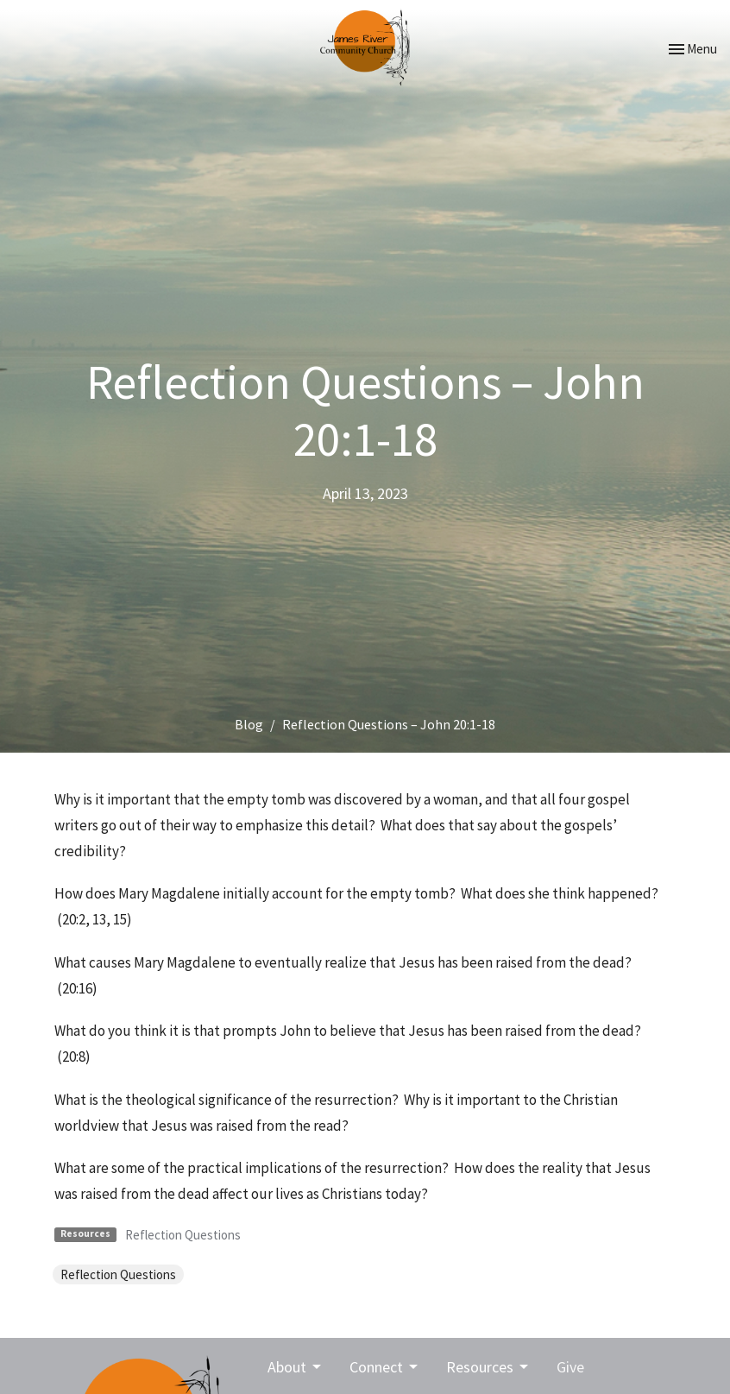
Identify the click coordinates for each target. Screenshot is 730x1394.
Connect (384, 1367)
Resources (488, 1367)
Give (570, 1367)
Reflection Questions (183, 1235)
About (295, 1367)
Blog (249, 724)
